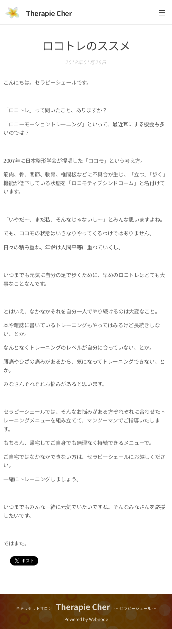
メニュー (162, 12)
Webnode (98, 619)
